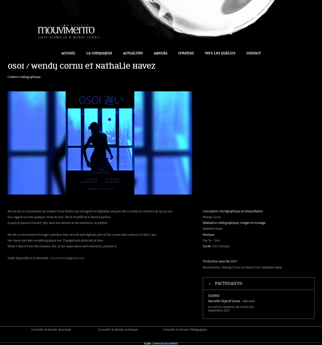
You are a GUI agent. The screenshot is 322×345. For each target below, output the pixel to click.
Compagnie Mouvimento (165, 343)
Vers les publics (220, 53)
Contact (253, 53)
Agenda (160, 53)
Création (186, 53)
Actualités (133, 53)
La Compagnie (99, 53)
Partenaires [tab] (225, 283)
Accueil (68, 53)
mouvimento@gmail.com (68, 258)
